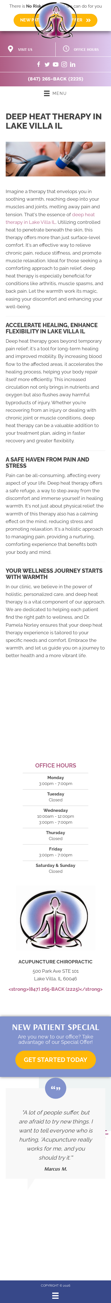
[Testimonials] (55, 1133)
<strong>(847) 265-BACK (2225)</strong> (56, 989)
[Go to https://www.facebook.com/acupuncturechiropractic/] (38, 65)
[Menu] (55, 1295)
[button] (55, 1060)
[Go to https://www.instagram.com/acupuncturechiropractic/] (64, 65)
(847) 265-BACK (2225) (55, 79)
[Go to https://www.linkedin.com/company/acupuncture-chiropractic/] (73, 65)
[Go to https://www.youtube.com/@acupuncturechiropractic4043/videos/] (55, 65)
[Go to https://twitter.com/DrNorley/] (47, 65)
